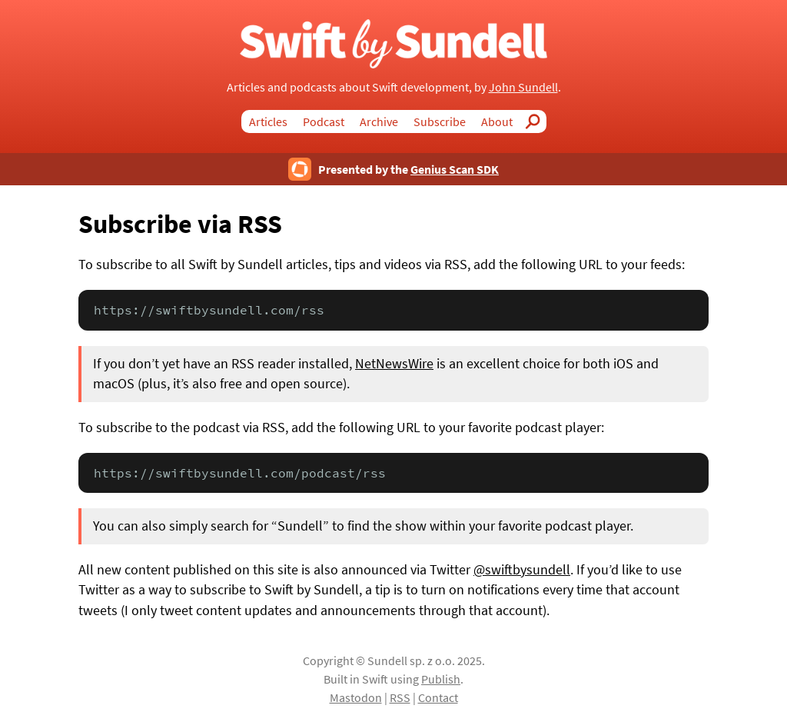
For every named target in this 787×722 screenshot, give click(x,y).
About (497, 121)
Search (537, 121)
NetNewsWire (394, 363)
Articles (268, 121)
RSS (400, 697)
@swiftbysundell (521, 569)
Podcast (323, 121)
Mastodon (356, 697)
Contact (438, 697)
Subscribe (439, 121)
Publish (440, 679)
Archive (379, 121)
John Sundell (523, 87)
